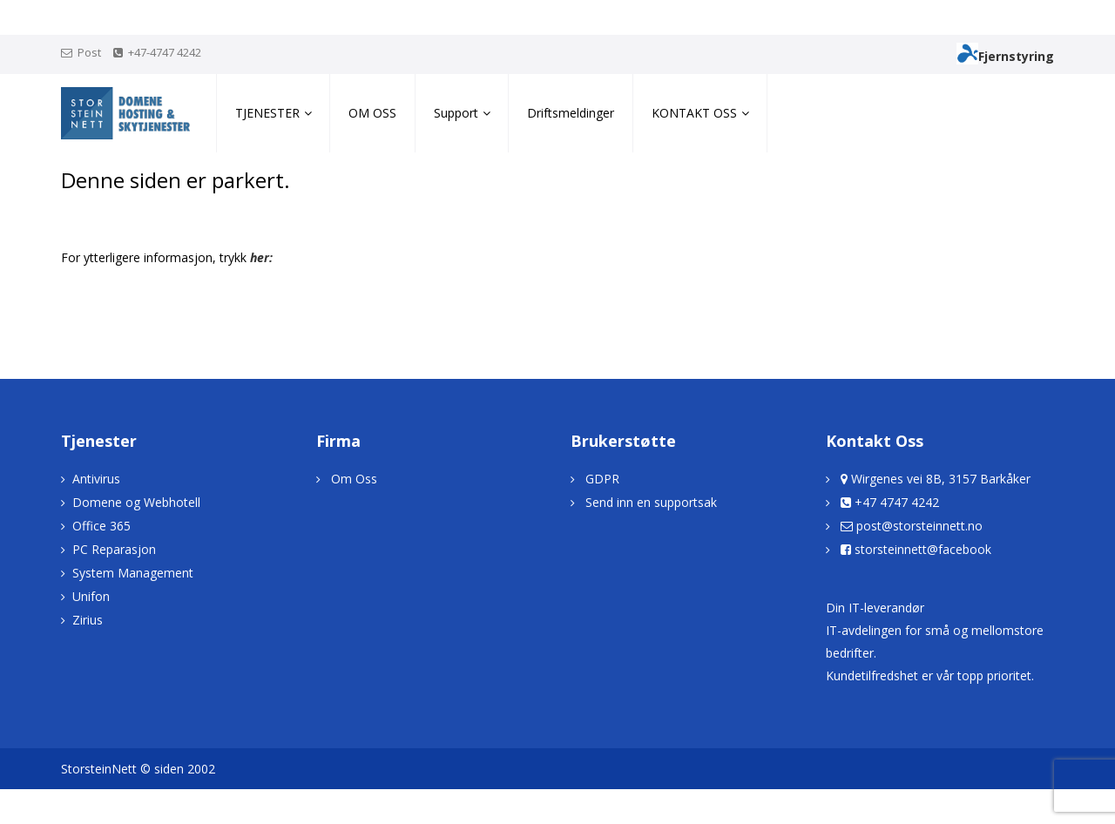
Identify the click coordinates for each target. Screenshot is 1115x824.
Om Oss (354, 478)
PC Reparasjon (114, 549)
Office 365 (101, 525)
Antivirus (96, 478)
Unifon (91, 596)
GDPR (602, 478)
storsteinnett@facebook (923, 549)
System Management (132, 572)
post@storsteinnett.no (919, 525)
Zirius (87, 619)
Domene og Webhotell (136, 502)
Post (89, 52)
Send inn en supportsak (651, 502)
